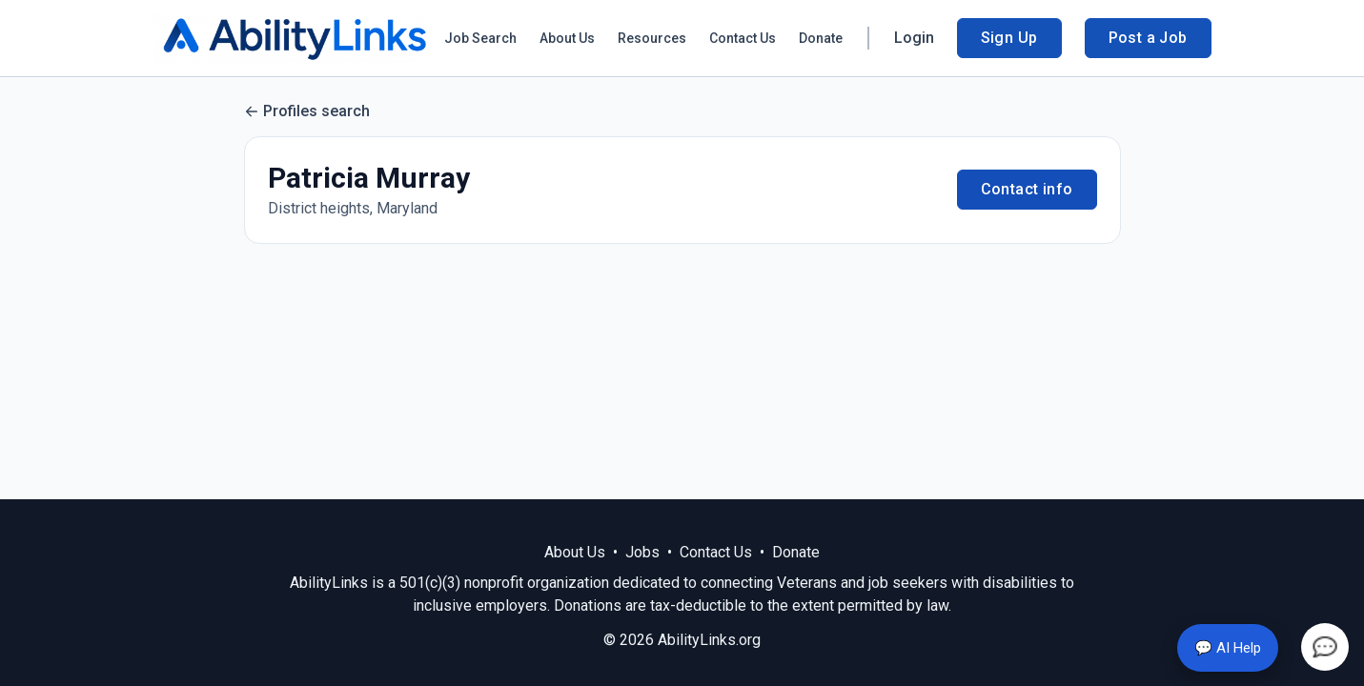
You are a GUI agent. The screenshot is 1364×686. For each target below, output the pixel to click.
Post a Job (1148, 38)
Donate (821, 38)
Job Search (480, 38)
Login (914, 38)
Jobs (642, 552)
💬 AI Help (1227, 647)
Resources (652, 38)
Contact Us (742, 38)
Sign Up (1009, 38)
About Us (567, 38)
